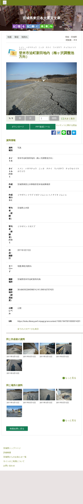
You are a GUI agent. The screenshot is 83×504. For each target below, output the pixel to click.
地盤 (9, 37)
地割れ (24, 37)
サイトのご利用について (14, 461)
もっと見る (69, 378)
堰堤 (16, 37)
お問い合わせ (9, 466)
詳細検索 (7, 452)
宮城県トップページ (12, 448)
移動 (54, 118)
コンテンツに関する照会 (66, 125)
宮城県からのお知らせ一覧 (14, 457)
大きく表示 (69, 118)
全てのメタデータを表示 (28, 329)
